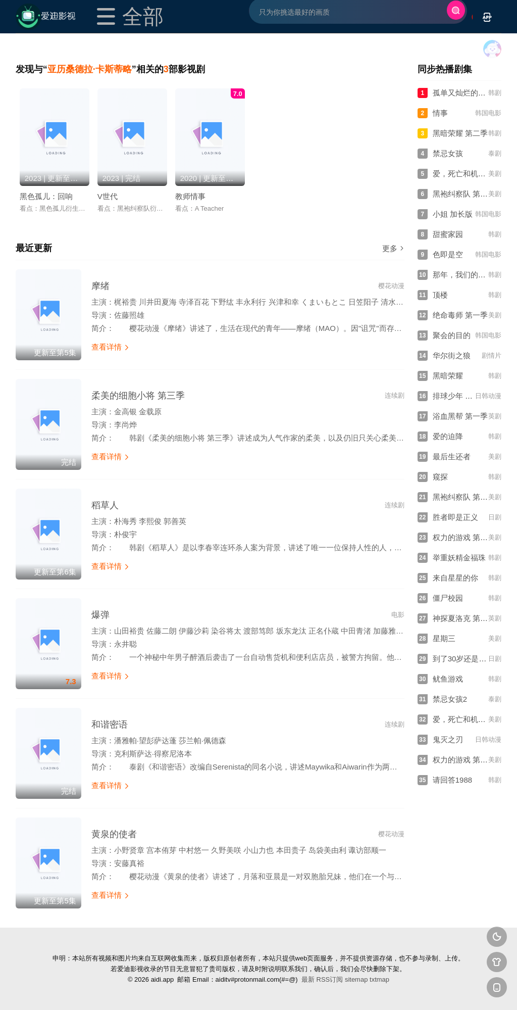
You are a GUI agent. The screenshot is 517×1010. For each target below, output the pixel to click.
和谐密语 (109, 724)
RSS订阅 (330, 979)
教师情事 (190, 196)
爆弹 (100, 615)
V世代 (107, 196)
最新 (308, 979)
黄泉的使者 (114, 834)
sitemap (356, 979)
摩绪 (100, 286)
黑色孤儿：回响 (46, 196)
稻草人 (105, 505)
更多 (393, 248)
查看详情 (110, 347)
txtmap (379, 979)
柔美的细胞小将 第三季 (138, 396)
